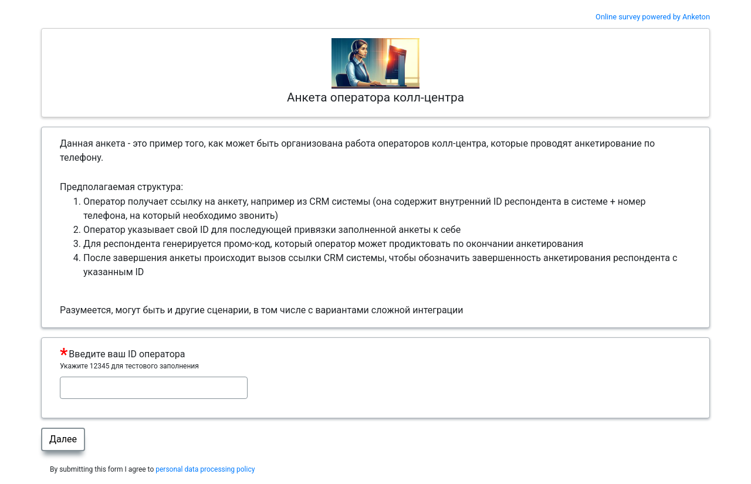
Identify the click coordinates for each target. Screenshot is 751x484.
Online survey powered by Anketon (653, 16)
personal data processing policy (205, 469)
